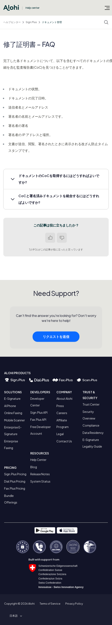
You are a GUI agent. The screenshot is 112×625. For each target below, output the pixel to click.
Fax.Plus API (38, 419)
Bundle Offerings (10, 499)
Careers (61, 413)
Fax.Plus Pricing (14, 488)
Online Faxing (13, 413)
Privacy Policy (74, 603)
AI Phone (10, 406)
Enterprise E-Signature (13, 430)
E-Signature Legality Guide (92, 443)
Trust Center (91, 404)
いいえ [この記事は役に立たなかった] (62, 238)
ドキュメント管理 (52, 22)
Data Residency (93, 432)
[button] (56, 179)
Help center (32, 7)
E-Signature (12, 398)
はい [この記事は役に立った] (50, 238)
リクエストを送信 (56, 337)
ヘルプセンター (12, 22)
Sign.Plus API (38, 412)
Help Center (38, 460)
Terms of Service (50, 603)
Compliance (91, 425)
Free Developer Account (40, 430)
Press (60, 406)
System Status (40, 481)
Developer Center (37, 402)
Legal (60, 434)
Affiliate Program (62, 423)
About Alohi (64, 398)
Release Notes (40, 474)
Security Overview (89, 415)
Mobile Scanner (14, 420)
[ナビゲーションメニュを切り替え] (107, 7)
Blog (33, 467)
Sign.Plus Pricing (15, 474)
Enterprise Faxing (11, 444)
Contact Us (64, 441)
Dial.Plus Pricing (14, 481)
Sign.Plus (31, 22)
